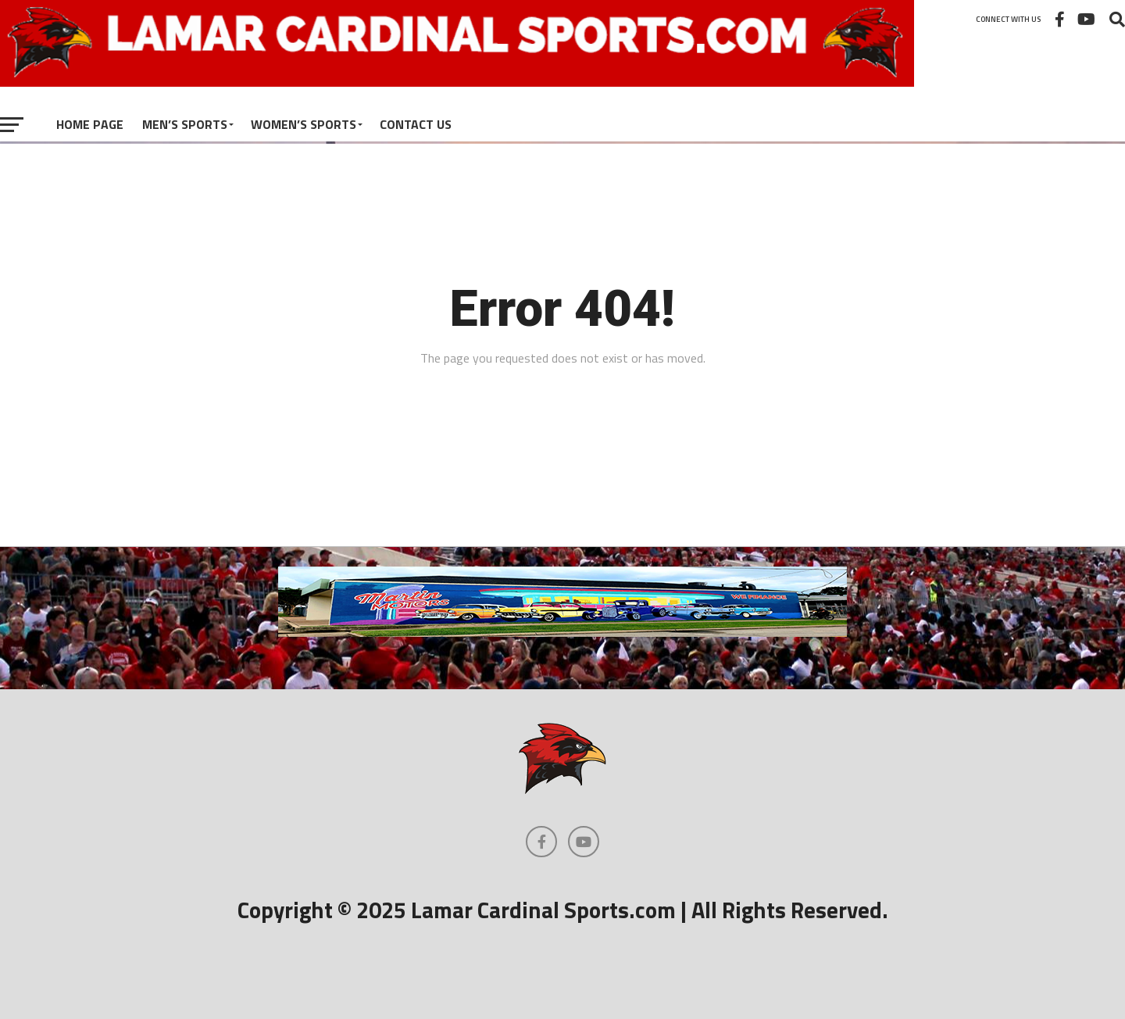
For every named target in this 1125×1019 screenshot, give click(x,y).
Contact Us (416, 124)
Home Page (89, 124)
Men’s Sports (184, 124)
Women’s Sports (303, 124)
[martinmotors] (562, 632)
